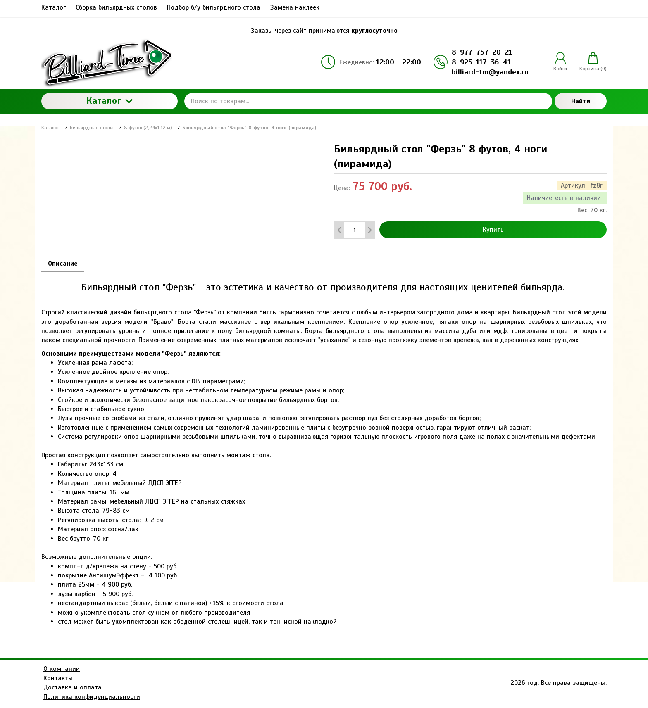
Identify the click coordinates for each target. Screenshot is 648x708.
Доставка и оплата (72, 687)
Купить (493, 230)
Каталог (109, 100)
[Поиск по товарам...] (368, 101)
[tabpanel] (324, 449)
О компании (61, 669)
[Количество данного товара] (354, 230)
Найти (580, 101)
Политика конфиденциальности (91, 697)
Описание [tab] (63, 263)
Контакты (58, 678)
